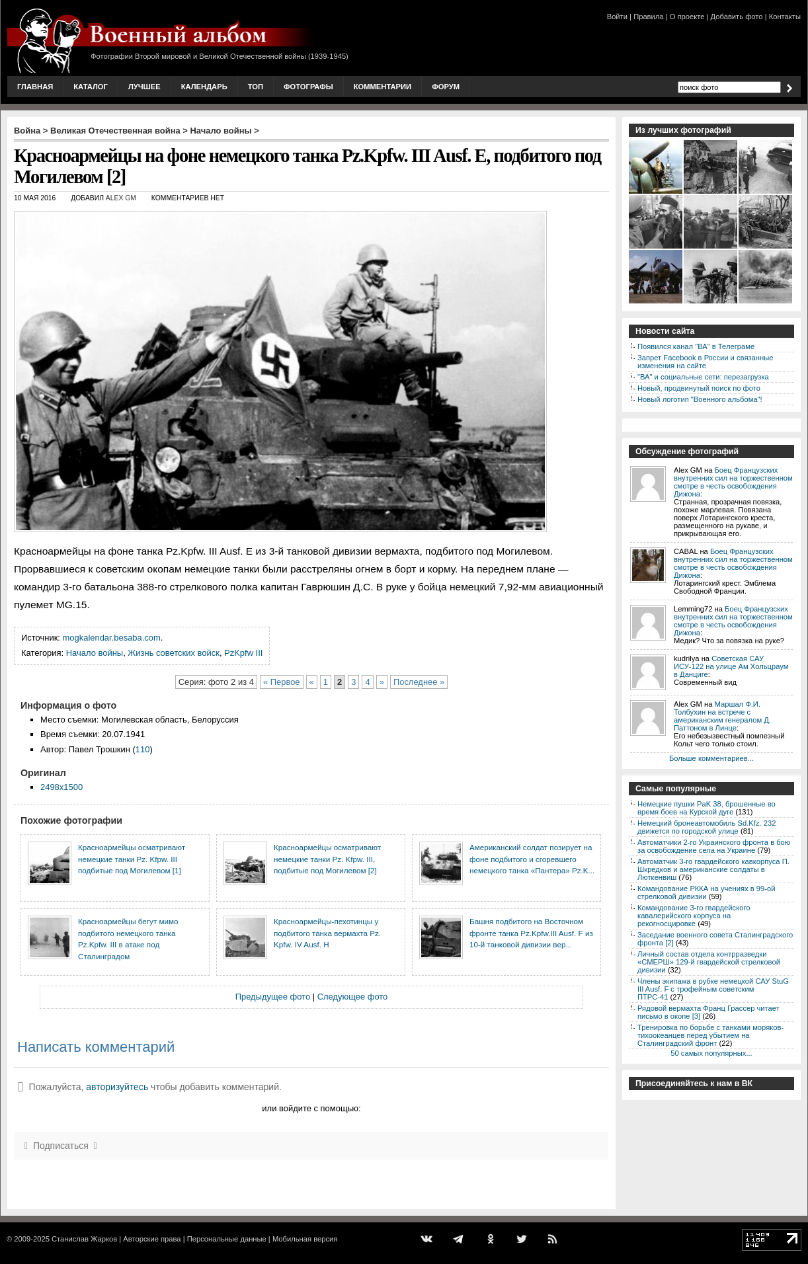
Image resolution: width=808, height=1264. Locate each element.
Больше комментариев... (711, 758)
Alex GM (121, 198)
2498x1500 (61, 787)
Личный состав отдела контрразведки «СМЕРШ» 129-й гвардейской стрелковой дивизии (708, 962)
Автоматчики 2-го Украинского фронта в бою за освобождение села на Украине (713, 846)
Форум (446, 87)
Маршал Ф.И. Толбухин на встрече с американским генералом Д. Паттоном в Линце (722, 716)
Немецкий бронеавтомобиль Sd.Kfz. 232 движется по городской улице (706, 827)
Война (27, 131)
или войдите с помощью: (311, 1108)
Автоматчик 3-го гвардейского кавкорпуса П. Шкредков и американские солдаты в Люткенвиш (713, 869)
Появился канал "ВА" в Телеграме (695, 346)
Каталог (90, 87)
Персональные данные (226, 1239)
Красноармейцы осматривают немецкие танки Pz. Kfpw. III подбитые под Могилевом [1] (131, 859)
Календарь (204, 87)
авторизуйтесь (117, 1087)
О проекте (687, 16)
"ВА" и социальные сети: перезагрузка (703, 377)
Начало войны (221, 131)
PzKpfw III (243, 653)
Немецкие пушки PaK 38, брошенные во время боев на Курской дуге (706, 808)
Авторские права (152, 1239)
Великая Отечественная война (115, 131)
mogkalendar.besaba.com (112, 638)
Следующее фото (352, 997)
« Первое (281, 682)
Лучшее (144, 87)
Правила (648, 16)
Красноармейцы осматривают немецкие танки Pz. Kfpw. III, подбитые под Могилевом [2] (327, 859)
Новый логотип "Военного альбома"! (699, 399)
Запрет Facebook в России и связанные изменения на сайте (705, 362)
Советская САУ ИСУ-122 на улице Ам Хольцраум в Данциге (731, 666)
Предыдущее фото (272, 997)
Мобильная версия (304, 1239)
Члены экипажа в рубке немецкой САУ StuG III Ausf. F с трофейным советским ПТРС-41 (713, 989)
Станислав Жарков (84, 1239)
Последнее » (418, 682)
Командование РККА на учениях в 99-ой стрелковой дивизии (706, 892)
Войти (617, 16)
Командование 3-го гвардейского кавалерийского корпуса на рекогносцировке (693, 916)
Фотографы (308, 87)
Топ (255, 87)
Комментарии (382, 87)
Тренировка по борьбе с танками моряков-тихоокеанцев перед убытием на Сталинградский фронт (710, 1035)
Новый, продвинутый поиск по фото (698, 388)
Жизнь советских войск (174, 653)
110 (143, 749)
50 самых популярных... (711, 1053)
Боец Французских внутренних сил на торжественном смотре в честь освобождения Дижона (733, 482)
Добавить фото (737, 16)
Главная (35, 87)
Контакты (785, 16)
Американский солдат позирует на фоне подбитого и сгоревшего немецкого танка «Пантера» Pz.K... (531, 859)
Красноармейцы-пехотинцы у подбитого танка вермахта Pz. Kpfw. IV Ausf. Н (327, 933)
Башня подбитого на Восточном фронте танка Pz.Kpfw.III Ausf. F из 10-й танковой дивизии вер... (531, 933)
